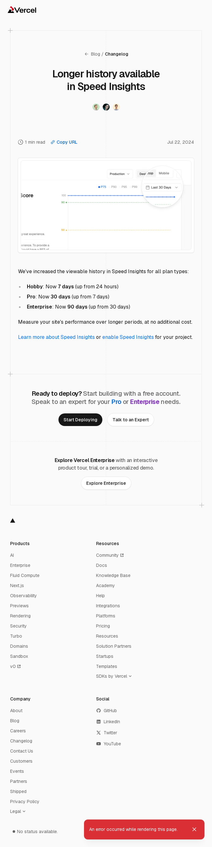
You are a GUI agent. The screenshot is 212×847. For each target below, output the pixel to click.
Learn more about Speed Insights (56, 337)
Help (100, 595)
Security (18, 626)
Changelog (116, 54)
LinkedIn (108, 721)
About (16, 710)
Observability (23, 595)
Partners (18, 781)
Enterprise (20, 565)
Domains (19, 646)
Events (17, 771)
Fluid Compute (24, 575)
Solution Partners (113, 646)
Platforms (105, 616)
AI (12, 555)
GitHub (106, 710)
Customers (21, 761)
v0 (15, 666)
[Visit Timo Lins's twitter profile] (96, 107)
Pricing (103, 626)
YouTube (108, 744)
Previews (19, 606)
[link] (80, 419)
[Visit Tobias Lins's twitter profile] (116, 107)
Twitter (106, 733)
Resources (107, 636)
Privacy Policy (24, 801)
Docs (101, 565)
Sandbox (19, 656)
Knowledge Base (113, 575)
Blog (92, 54)
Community (110, 555)
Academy (105, 585)
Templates (106, 666)
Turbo (16, 636)
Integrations (108, 606)
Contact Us (21, 751)
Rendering (20, 616)
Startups (104, 656)
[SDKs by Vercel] (115, 676)
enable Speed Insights (128, 337)
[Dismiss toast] (194, 829)
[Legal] (19, 811)
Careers (18, 731)
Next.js (17, 585)
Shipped (18, 791)
